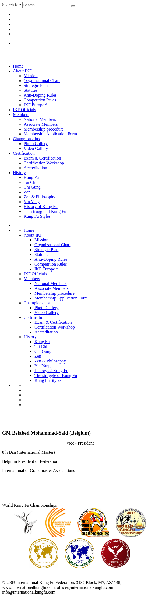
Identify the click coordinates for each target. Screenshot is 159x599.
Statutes (30, 90)
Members (21, 114)
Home (18, 66)
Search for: (11, 4)
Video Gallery (36, 148)
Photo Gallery (36, 143)
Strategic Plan (36, 85)
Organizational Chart (42, 80)
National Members (40, 119)
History (19, 172)
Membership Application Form (50, 134)
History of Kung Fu (41, 206)
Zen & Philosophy (39, 197)
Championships (26, 138)
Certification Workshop (44, 163)
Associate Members (41, 124)
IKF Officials (24, 109)
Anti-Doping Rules (40, 95)
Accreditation (35, 167)
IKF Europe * (35, 105)
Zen (27, 192)
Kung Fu (31, 177)
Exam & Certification (42, 158)
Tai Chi (30, 182)
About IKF (22, 71)
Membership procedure (44, 129)
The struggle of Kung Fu (45, 211)
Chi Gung (32, 187)
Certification (24, 153)
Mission (31, 75)
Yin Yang (32, 201)
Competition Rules (40, 100)
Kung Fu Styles (37, 216)
